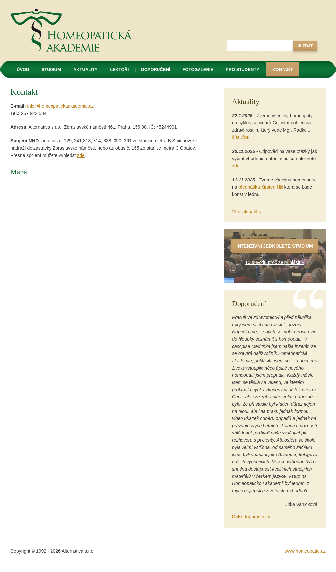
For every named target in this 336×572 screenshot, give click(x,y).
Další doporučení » (251, 516)
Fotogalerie (197, 69)
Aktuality (86, 69)
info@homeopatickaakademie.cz (60, 106)
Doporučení (155, 69)
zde (81, 155)
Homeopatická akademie (35, 3)
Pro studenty (242, 69)
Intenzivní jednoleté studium (274, 246)
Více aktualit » (246, 211)
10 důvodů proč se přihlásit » (274, 262)
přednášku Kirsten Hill (260, 187)
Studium (51, 69)
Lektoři (119, 69)
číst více (240, 137)
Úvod (23, 69)
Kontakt (282, 69)
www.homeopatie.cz (305, 551)
